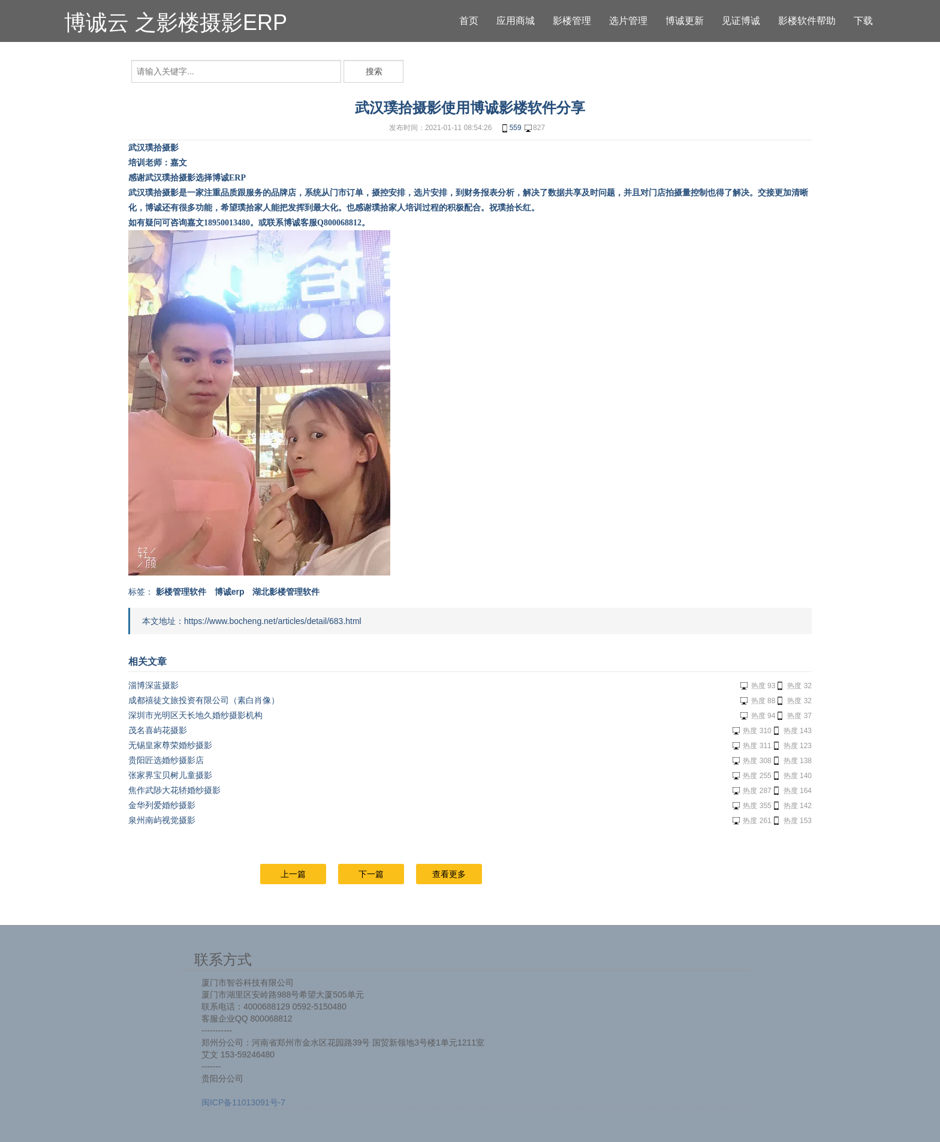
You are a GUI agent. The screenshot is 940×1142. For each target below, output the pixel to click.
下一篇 (371, 874)
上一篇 (293, 874)
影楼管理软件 (181, 591)
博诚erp (230, 591)
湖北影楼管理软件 (286, 591)
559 (511, 128)
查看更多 (449, 874)
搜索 (374, 71)
